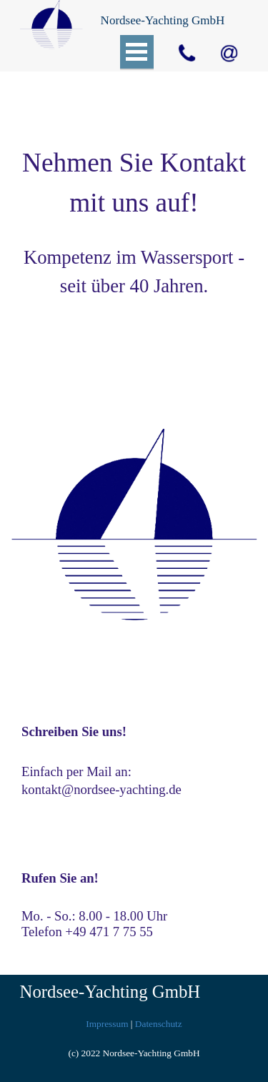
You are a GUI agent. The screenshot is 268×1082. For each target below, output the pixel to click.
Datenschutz (158, 1023)
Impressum (107, 1023)
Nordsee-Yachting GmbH (110, 991)
